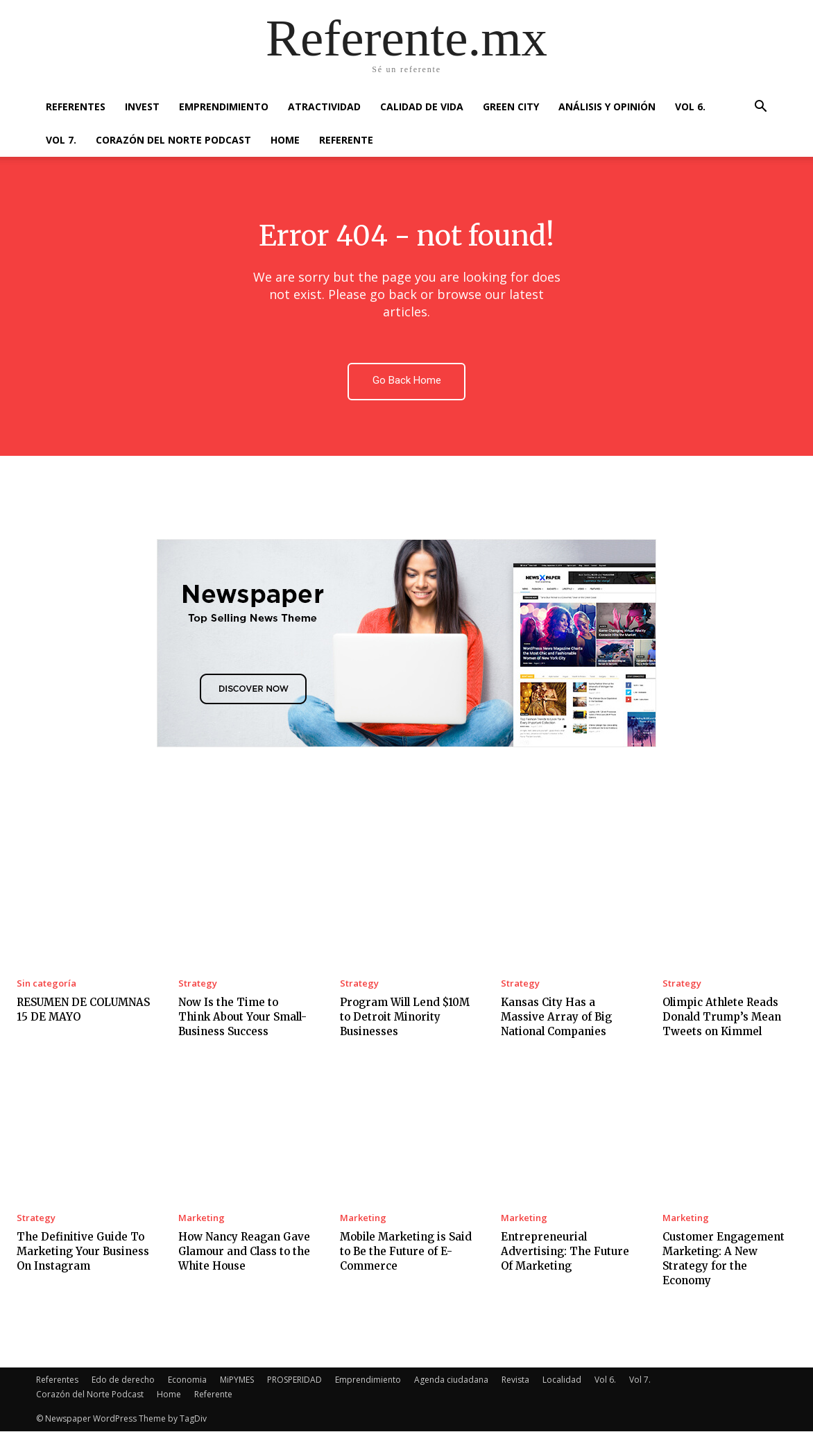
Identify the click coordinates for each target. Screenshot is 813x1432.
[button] (760, 107)
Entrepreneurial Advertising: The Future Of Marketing (565, 1252)
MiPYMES (237, 1380)
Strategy (197, 983)
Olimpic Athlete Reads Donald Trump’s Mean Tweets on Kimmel (721, 1017)
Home (285, 139)
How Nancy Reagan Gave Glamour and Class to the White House (244, 1252)
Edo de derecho (123, 1380)
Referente (346, 139)
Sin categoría (46, 983)
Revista (515, 1380)
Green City (511, 106)
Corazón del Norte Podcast (173, 139)
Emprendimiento (223, 106)
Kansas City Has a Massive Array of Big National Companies (556, 1017)
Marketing (201, 1218)
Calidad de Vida (421, 106)
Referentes (75, 106)
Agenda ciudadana (451, 1380)
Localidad (561, 1380)
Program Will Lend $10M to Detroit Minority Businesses (405, 1017)
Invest (142, 106)
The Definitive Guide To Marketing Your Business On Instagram (83, 1252)
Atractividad (324, 106)
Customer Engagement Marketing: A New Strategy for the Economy (723, 1259)
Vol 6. (690, 106)
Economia (187, 1380)
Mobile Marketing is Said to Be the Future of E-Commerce (406, 1252)
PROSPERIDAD (294, 1380)
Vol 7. (61, 139)
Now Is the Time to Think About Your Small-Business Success (242, 1017)
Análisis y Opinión (607, 106)
